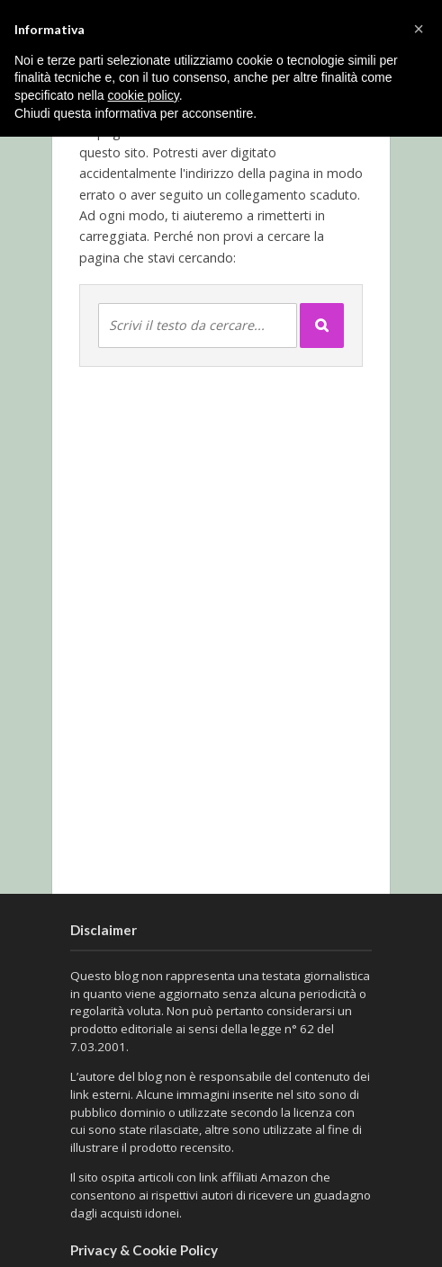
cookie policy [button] (143, 95)
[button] (418, 28)
